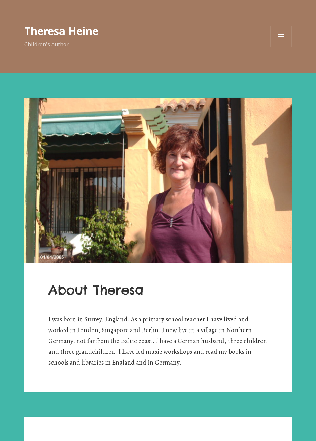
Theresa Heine (61, 31)
